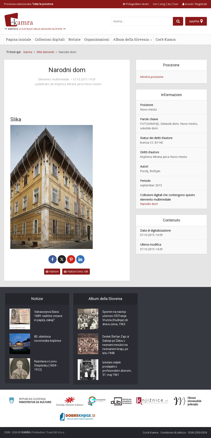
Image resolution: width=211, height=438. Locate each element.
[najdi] (178, 21)
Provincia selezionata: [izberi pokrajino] (28, 4)
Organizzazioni (96, 39)
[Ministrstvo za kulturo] (30, 401)
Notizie (74, 39)
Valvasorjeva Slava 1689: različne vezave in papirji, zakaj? (48, 316)
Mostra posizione (151, 77)
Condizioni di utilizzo (173, 432)
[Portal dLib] (121, 401)
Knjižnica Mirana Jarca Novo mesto (77, 84)
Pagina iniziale (18, 39)
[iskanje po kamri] (142, 21)
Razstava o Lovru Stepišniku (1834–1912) (46, 365)
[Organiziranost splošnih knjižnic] (70, 401)
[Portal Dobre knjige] (77, 417)
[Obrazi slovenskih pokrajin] (187, 401)
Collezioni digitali (50, 39)
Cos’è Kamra (166, 39)
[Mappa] (196, 21)
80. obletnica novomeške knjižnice (47, 338)
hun (175, 4)
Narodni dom (149, 204)
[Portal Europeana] (96, 401)
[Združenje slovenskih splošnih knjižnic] (152, 401)
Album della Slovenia (131, 39)
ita (169, 4)
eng (162, 4)
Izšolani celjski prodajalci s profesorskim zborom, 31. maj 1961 (116, 368)
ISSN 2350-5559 (197, 432)
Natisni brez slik (76, 271)
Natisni (52, 271)
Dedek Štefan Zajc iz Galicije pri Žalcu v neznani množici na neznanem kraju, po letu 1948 (115, 345)
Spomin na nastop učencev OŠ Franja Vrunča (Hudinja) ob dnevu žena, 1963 (115, 318)
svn (155, 4)
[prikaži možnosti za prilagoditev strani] (136, 4)
